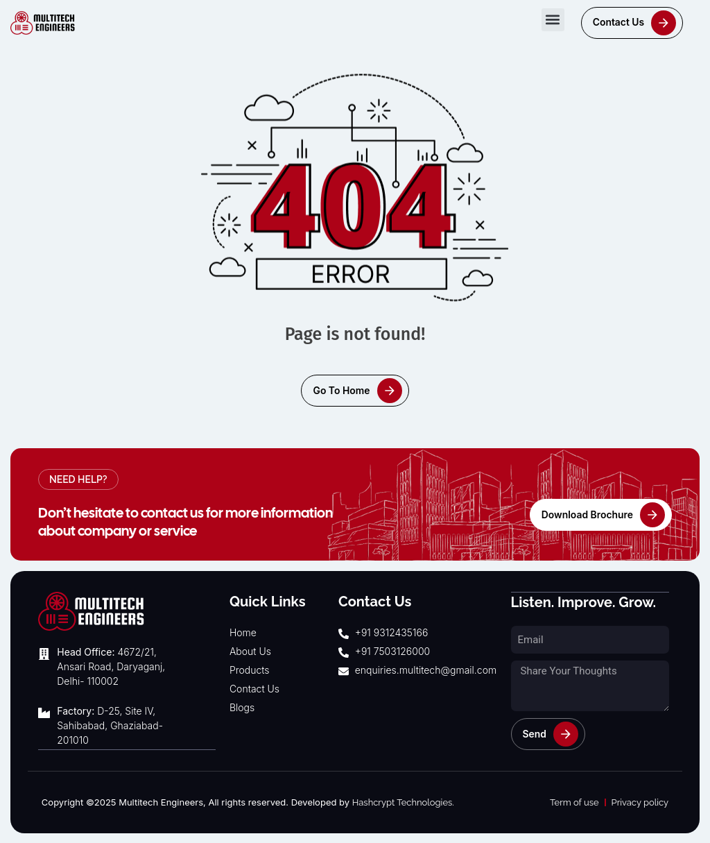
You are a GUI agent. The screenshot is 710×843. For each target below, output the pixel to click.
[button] (553, 19)
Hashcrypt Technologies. (403, 802)
